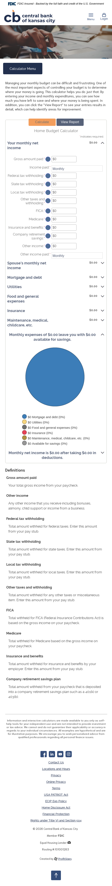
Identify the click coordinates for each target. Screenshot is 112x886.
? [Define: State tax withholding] (48, 184)
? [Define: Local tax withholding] (48, 192)
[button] (56, 145)
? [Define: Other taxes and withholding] (48, 200)
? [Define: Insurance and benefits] (48, 227)
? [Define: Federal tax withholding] (48, 175)
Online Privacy (56, 780)
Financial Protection (56, 811)
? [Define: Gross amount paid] (48, 159)
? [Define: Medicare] (48, 219)
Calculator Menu (23, 69)
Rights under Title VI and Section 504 (56, 817)
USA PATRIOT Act (56, 792)
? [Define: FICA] (48, 211)
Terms (56, 786)
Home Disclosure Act (56, 805)
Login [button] (104, 16)
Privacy (56, 774)
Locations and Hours (56, 767)
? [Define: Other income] (48, 246)
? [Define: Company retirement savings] (48, 236)
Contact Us (56, 761)
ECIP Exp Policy (56, 798)
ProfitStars (64, 855)
